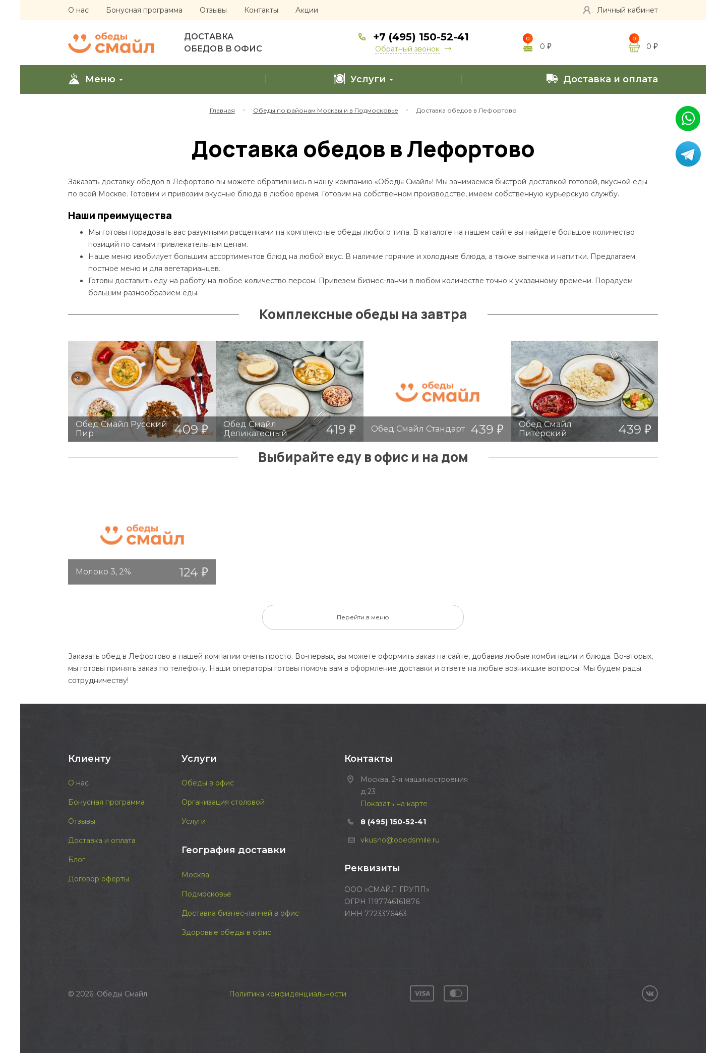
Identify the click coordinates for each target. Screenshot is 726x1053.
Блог (76, 859)
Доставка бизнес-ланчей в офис (240, 913)
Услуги (363, 79)
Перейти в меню (363, 617)
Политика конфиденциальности (287, 993)
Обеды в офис (208, 782)
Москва (195, 874)
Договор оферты (98, 878)
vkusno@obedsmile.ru (399, 840)
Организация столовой (223, 802)
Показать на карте (393, 803)
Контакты (261, 10)
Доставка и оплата (602, 79)
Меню (95, 79)
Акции (306, 10)
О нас (78, 10)
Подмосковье (206, 894)
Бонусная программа (144, 10)
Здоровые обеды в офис (226, 932)
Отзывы (213, 10)
